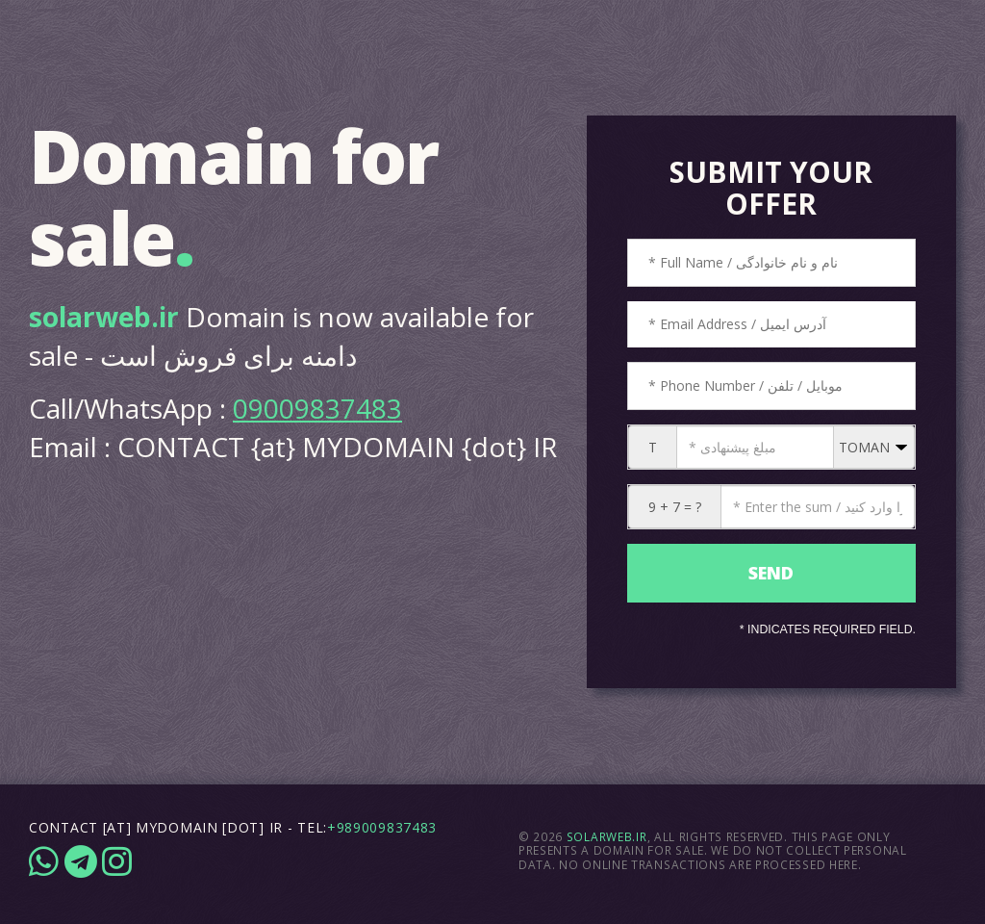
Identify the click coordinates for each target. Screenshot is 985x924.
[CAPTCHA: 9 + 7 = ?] (817, 506)
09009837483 (317, 408)
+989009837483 (382, 827)
